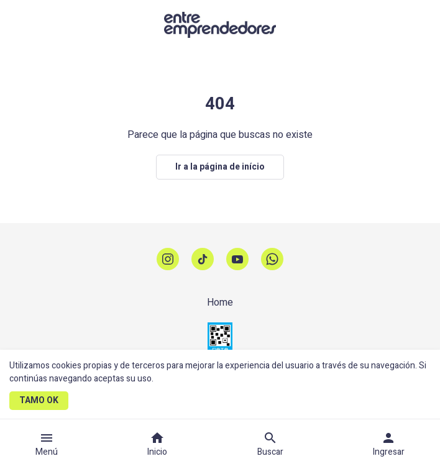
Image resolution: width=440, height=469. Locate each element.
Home (220, 302)
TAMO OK (38, 400)
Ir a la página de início (220, 166)
